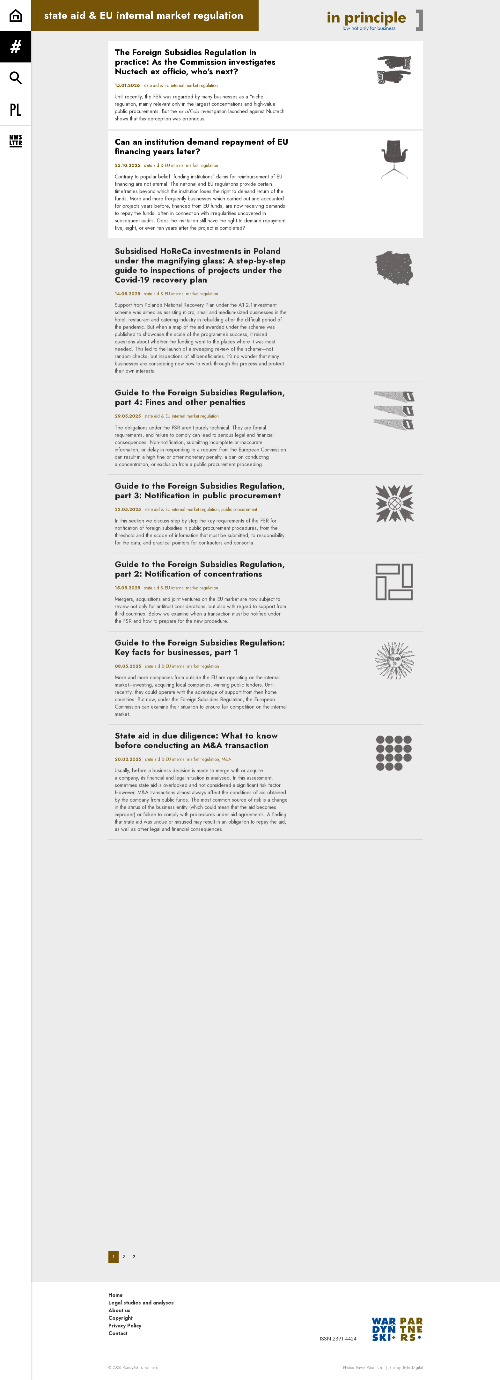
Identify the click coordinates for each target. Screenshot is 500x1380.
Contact (118, 1333)
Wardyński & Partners (140, 1367)
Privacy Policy (124, 1325)
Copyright (120, 1318)
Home (115, 1295)
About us (119, 1310)
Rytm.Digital (413, 1367)
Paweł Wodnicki (369, 1367)
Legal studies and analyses (141, 1302)
